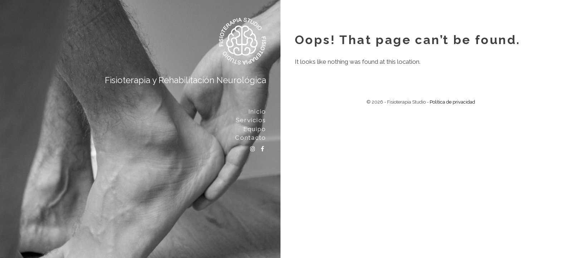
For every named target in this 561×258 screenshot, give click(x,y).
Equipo (254, 129)
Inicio (257, 111)
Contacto (250, 137)
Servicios (251, 120)
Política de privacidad (452, 102)
